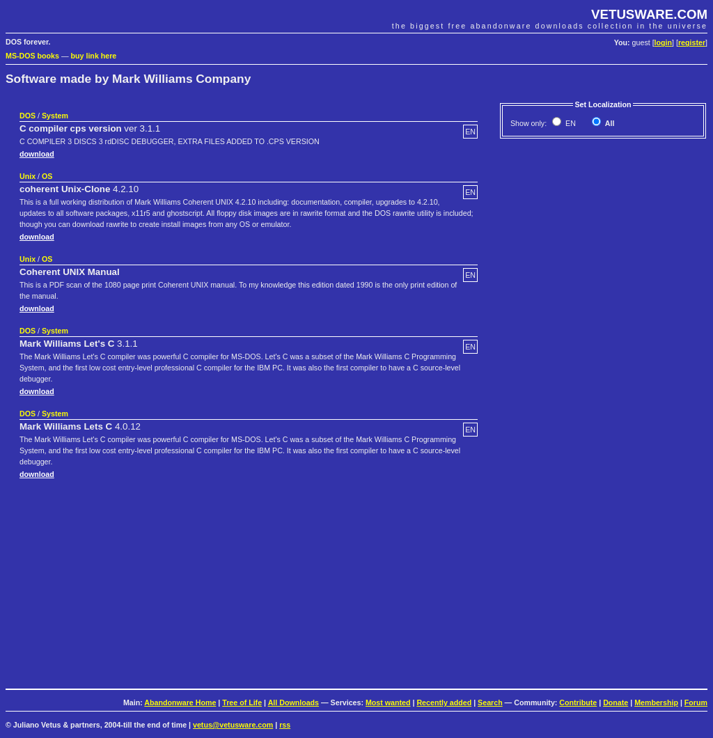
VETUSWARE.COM (649, 14)
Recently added (443, 702)
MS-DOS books (32, 56)
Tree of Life (242, 702)
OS (47, 176)
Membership (656, 702)
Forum (695, 702)
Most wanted (388, 702)
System (55, 115)
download (36, 154)
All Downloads (293, 702)
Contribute (578, 702)
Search (490, 702)
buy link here (94, 56)
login (663, 42)
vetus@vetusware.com (233, 725)
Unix (27, 176)
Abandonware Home (180, 702)
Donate (615, 702)
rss (284, 725)
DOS (27, 115)
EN (569, 123)
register (691, 42)
